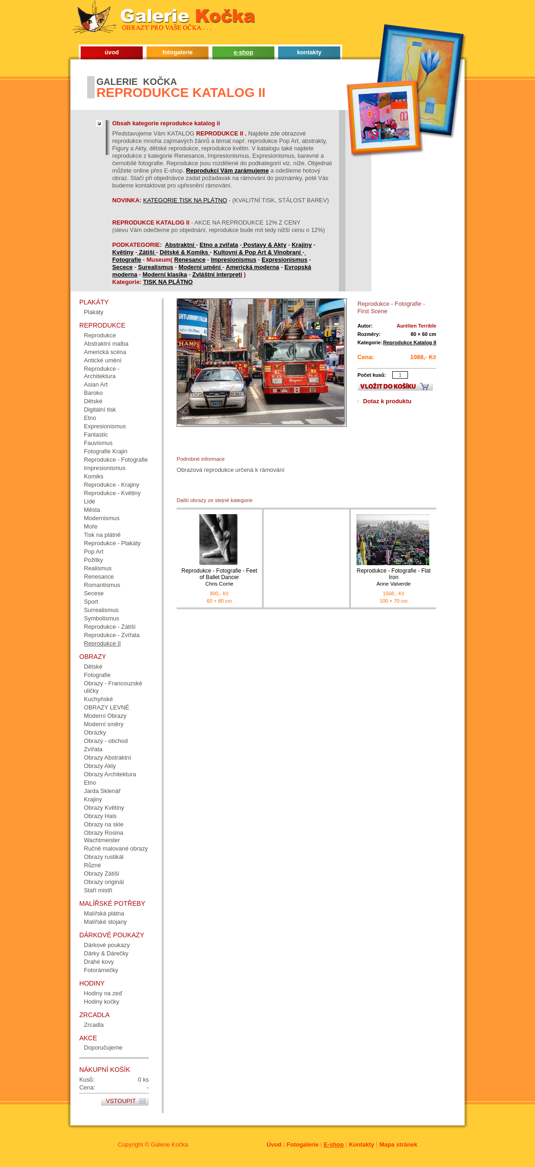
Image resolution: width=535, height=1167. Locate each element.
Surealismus (155, 267)
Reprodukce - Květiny (112, 493)
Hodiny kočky (101, 1001)
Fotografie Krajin (105, 451)
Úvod (274, 1144)
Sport (91, 601)
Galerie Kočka (169, 1144)
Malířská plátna (104, 913)
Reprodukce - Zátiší (110, 626)
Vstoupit (121, 1100)
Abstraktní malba (106, 343)
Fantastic (96, 434)
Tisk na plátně (102, 534)
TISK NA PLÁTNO (168, 281)
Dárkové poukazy (107, 944)
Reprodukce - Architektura (102, 372)
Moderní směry (103, 724)
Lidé (89, 501)
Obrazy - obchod (106, 740)
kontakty (309, 52)
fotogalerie (177, 52)
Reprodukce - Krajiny (112, 484)
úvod (112, 52)
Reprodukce (100, 335)
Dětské (93, 401)
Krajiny (302, 244)
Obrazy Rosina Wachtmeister (103, 836)
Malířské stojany (105, 921)
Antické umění (102, 360)
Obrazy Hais (100, 815)
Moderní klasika (164, 274)
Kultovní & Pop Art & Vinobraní (257, 252)
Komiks (93, 476)
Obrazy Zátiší (101, 873)
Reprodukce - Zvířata (112, 635)
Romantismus (102, 584)
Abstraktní (180, 244)
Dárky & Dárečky (106, 953)
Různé (92, 865)
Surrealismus (101, 609)
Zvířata (93, 749)
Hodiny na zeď (103, 993)
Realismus (98, 568)
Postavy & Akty (265, 244)
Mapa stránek (398, 1144)
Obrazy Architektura (110, 774)
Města (92, 509)
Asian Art (96, 384)
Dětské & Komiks (184, 252)
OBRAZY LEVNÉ (106, 707)
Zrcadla (94, 1024)
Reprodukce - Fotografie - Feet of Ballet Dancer (219, 577)
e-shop (243, 52)
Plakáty (93, 312)
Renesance (190, 259)
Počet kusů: (371, 375)
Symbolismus (101, 618)
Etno (90, 417)
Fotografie (126, 259)
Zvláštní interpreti (217, 274)
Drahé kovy (99, 961)
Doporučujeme (103, 1047)
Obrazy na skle (103, 824)
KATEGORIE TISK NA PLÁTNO (185, 200)
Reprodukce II (102, 643)
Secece (122, 267)
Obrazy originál (104, 881)
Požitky (93, 559)
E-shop (334, 1144)
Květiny (123, 252)
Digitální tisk (100, 409)
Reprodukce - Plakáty (112, 543)
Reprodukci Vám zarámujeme (227, 170)
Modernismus (102, 518)
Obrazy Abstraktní (107, 757)
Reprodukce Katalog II (409, 342)
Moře (90, 526)
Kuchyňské (98, 699)
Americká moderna (252, 267)
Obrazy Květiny (104, 807)
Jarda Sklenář (102, 790)
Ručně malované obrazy (116, 848)
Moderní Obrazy (105, 715)
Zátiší (147, 252)
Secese (94, 593)
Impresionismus (233, 259)
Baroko (93, 392)
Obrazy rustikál (103, 856)
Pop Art (93, 551)
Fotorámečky (101, 970)
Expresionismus (284, 259)
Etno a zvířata (218, 244)
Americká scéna (105, 351)
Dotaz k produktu (387, 401)
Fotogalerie (302, 1144)
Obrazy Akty (100, 765)
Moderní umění (200, 267)
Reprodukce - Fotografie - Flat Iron (393, 577)
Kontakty (361, 1144)
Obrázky (95, 732)
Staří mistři (98, 890)
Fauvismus (98, 442)
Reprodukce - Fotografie (116, 459)
